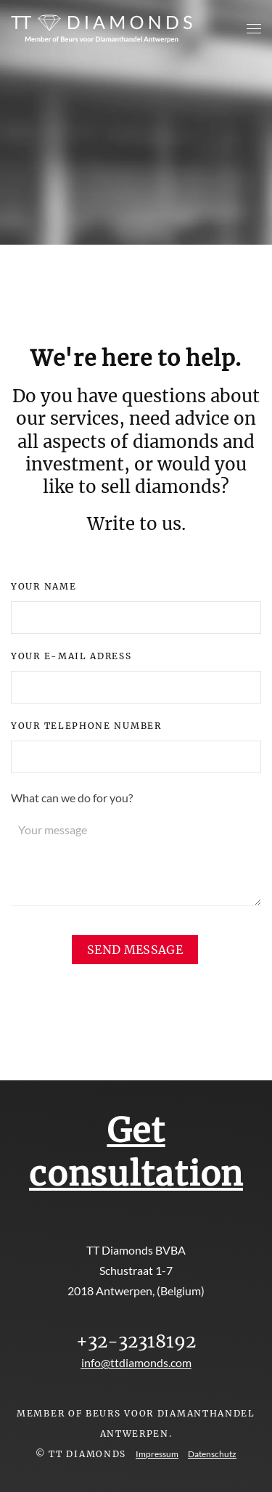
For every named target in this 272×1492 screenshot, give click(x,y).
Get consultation (136, 1152)
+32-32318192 (136, 1341)
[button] (254, 29)
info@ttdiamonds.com (136, 1362)
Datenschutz (212, 1453)
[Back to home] (101, 29)
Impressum (157, 1453)
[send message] (135, 949)
